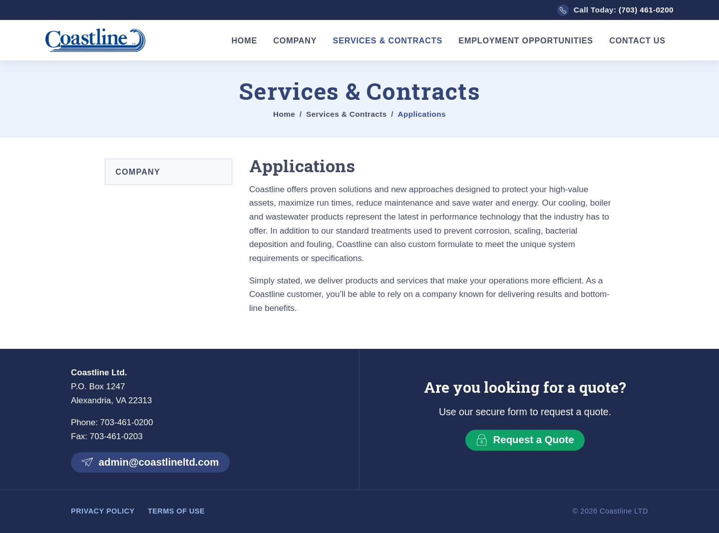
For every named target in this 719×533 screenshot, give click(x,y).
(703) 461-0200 (646, 9)
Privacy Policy (103, 511)
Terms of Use (176, 511)
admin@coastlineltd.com (150, 462)
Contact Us (637, 40)
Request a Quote (525, 440)
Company (295, 40)
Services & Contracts (387, 40)
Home (244, 40)
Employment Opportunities (525, 40)
